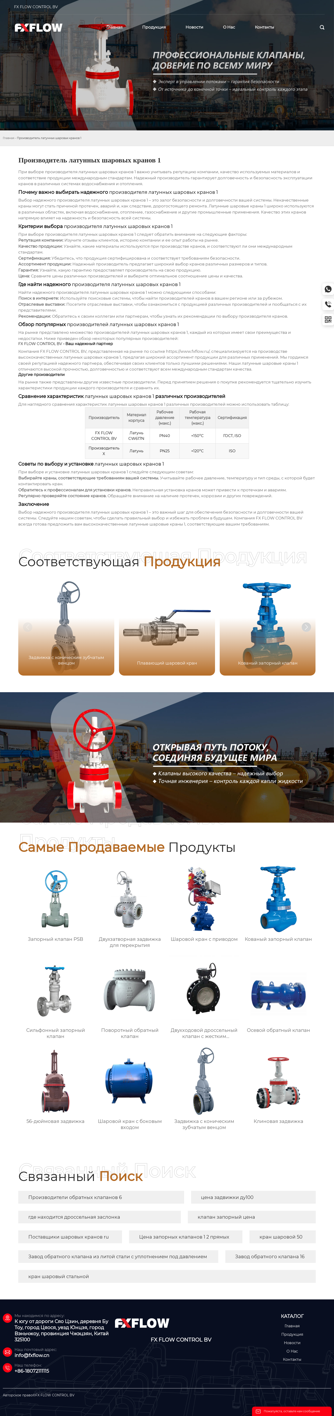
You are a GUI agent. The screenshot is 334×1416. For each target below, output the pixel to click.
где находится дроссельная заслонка (74, 1217)
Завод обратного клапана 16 (269, 1256)
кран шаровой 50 (281, 1237)
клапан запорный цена (226, 1217)
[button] (306, 627)
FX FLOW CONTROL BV (36, 7)
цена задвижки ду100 (227, 1197)
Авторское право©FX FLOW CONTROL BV (38, 1395)
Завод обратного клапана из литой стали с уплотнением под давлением (117, 1256)
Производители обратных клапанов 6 (75, 1197)
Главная (8, 138)
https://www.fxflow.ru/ (187, 351)
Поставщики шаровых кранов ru (68, 1237)
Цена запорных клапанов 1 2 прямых (184, 1237)
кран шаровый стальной (58, 1276)
